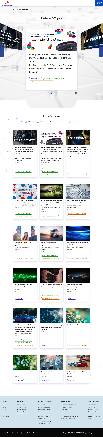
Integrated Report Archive (68, 418)
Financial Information (93, 409)
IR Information (92, 404)
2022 (4, 414)
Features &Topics (99, 3)
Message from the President (68, 404)
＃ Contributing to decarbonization (49, 122)
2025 (4, 407)
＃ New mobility (30, 122)
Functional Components (45, 409)
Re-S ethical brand (43, 416)
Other (89, 418)
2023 (4, 411)
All (20, 122)
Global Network (21, 409)
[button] (2, 51)
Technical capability (45, 421)
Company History (22, 411)
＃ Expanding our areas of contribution (75, 122)
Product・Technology (45, 401)
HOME (14, 9)
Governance (64, 414)
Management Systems (67, 407)
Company (42, 4)
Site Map (7, 433)
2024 (4, 409)
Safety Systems (42, 404)
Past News (6, 416)
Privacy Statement (28, 433)
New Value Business (43, 414)
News (5, 401)
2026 (4, 404)
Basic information (22, 404)
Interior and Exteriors (44, 407)
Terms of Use (16, 433)
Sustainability (63, 4)
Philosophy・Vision (22, 407)
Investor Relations (74, 4)
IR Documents (91, 407)
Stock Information (93, 411)
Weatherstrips (42, 411)
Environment (64, 409)
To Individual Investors (94, 416)
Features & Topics (45, 423)
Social (62, 411)
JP (81, 4)
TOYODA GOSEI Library (23, 414)
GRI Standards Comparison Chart (70, 416)
